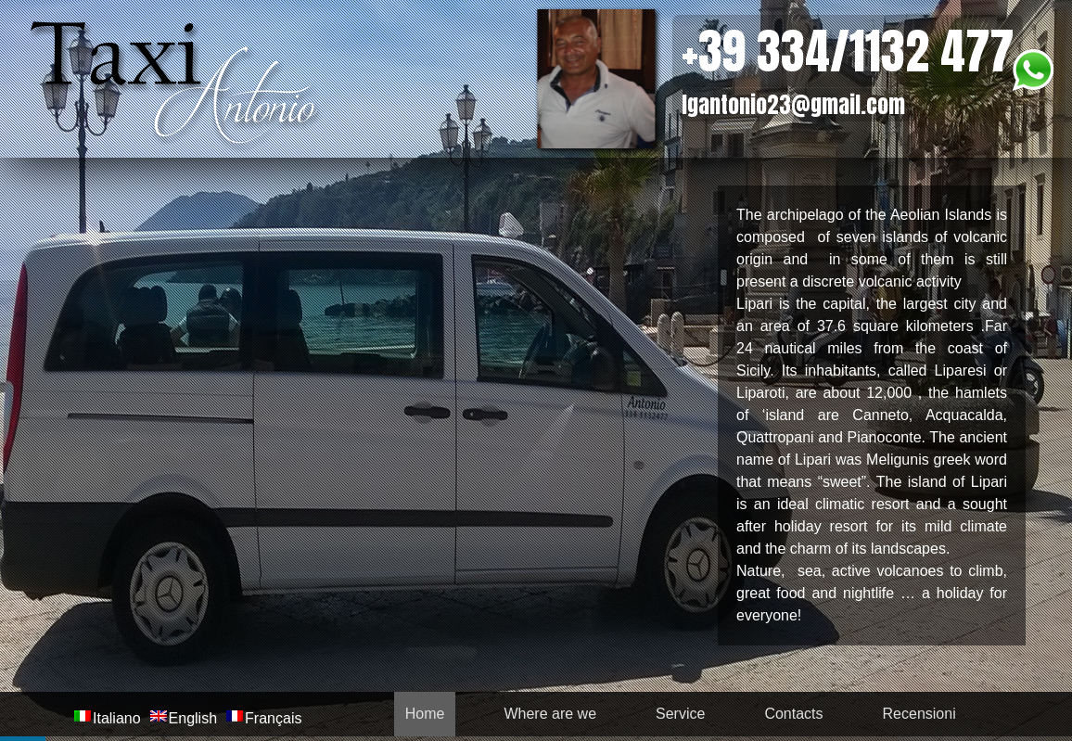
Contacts (793, 714)
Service (680, 714)
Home (425, 714)
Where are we (550, 714)
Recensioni (919, 714)
